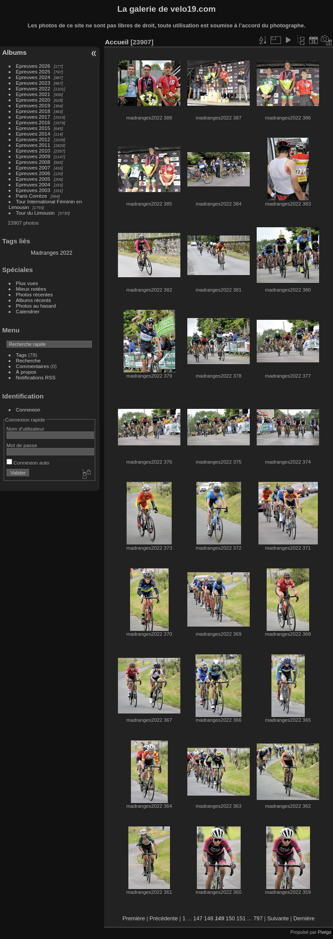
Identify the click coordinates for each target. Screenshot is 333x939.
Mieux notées (31, 289)
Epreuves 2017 (33, 116)
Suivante (278, 918)
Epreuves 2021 (33, 94)
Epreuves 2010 (33, 150)
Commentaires (32, 366)
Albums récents (33, 300)
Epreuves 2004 (33, 184)
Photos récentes (34, 294)
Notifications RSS (36, 377)
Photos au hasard (36, 306)
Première (133, 918)
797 (257, 918)
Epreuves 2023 (33, 83)
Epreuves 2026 (33, 66)
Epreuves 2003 (33, 190)
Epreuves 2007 (33, 167)
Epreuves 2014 (33, 133)
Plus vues (27, 283)
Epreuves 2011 (33, 145)
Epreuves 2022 (33, 88)
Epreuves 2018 (33, 111)
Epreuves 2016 (33, 122)
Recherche (28, 360)
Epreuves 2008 (33, 162)
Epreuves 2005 (33, 179)
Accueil (117, 42)
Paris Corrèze (31, 196)
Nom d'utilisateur (25, 428)
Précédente (164, 918)
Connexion (28, 409)
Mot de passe (22, 445)
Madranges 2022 (51, 252)
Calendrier (27, 311)
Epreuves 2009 (33, 156)
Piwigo (324, 932)
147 (197, 918)
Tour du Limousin (35, 213)
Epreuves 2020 (33, 100)
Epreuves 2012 (33, 139)
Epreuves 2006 (33, 173)
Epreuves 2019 (33, 105)
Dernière (304, 918)
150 (230, 918)
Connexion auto (28, 462)
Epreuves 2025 (33, 71)
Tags (21, 355)
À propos (26, 372)
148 (208, 918)
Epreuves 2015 (33, 128)
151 (240, 918)
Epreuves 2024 (33, 77)
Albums (14, 52)
